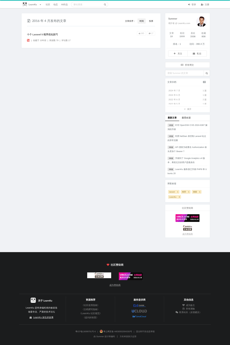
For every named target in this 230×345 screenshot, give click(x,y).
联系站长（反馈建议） (189, 312)
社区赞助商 (115, 264)
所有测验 (188, 308)
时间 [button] (142, 21)
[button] (207, 73)
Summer (172, 18)
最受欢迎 (186, 117)
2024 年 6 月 (188, 95)
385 (141, 33)
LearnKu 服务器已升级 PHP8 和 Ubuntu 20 (187, 171)
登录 (192, 4)
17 (151, 33)
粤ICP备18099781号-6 (85, 331)
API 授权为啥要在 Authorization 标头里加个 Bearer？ (187, 149)
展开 (187, 109)
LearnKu (174, 197)
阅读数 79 (54, 40)
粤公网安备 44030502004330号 (116, 331)
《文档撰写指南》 (91, 309)
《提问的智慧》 (90, 317)
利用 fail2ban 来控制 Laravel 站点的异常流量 (187, 138)
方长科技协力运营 (128, 336)
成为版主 (188, 305)
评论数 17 (66, 40)
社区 (48, 4)
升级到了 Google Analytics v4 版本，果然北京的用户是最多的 (186, 160)
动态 (55, 4)
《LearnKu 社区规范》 (90, 313)
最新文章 (172, 117)
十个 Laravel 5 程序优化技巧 (42, 34)
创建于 (39, 40)
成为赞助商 (187, 234)
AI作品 (64, 4)
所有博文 (187, 64)
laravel (173, 192)
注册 (205, 4)
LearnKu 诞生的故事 (43, 317)
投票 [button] (151, 21)
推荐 (185, 192)
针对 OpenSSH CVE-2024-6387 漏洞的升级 (187, 127)
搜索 (196, 192)
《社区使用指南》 (91, 305)
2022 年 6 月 (188, 99)
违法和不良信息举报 (145, 331)
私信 (197, 53)
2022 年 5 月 (188, 104)
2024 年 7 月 (188, 90)
